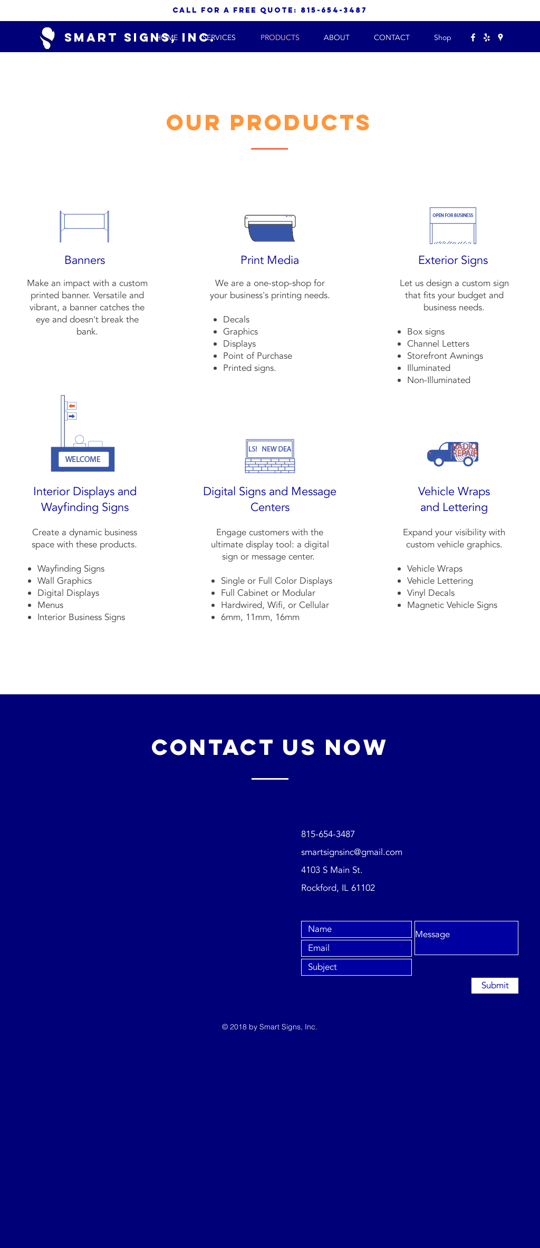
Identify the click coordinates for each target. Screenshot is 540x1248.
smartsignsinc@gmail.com (351, 852)
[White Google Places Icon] (500, 37)
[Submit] (494, 986)
